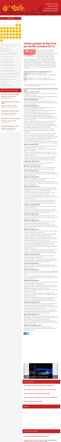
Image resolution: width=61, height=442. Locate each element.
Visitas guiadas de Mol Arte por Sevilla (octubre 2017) (40, 45)
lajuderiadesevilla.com (44, 84)
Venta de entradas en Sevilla (9, 53)
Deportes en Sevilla (7, 62)
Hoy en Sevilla (5, 48)
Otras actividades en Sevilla (9, 76)
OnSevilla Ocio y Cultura (8, 45)
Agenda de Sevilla (6, 85)
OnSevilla (38, 50)
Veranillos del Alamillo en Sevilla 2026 (33, 401)
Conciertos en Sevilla (50, 8)
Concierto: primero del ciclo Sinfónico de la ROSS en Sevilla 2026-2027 (40, 397)
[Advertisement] (41, 29)
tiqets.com (3, 98)
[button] (24, 371)
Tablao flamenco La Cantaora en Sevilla (10, 118)
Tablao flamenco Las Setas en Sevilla (10, 111)
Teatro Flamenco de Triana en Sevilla (10, 94)
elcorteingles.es (4, 114)
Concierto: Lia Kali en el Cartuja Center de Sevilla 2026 (36, 393)
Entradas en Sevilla (51, 4)
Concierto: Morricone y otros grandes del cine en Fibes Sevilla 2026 (40, 389)
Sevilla (44, 54)
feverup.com (10, 98)
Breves (4, 82)
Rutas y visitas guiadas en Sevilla (10, 73)
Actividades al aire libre (7, 79)
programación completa (35, 67)
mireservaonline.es (5, 122)
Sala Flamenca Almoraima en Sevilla (9, 126)
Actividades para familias (8, 65)
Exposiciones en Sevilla (50, 10)
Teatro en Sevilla (52, 6)
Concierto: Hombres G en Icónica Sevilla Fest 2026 (36, 440)
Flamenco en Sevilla (7, 68)
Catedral (39, 61)
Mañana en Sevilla (6, 50)
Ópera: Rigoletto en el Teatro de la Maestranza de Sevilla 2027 (38, 385)
